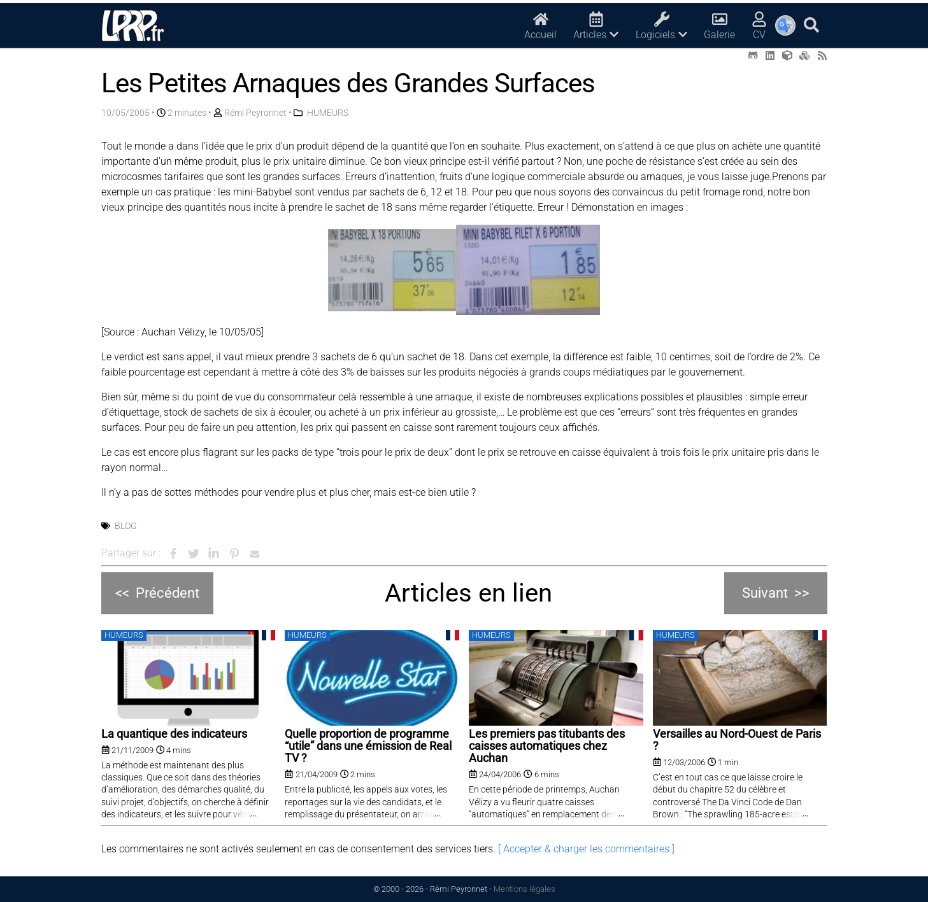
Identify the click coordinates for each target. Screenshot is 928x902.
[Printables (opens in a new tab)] (804, 56)
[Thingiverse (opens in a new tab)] (787, 56)
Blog (126, 526)
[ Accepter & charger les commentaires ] (586, 849)
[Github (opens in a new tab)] (753, 56)
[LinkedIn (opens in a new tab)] (770, 56)
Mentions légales (524, 889)
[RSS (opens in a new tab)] (822, 56)
